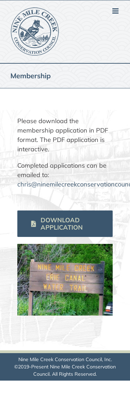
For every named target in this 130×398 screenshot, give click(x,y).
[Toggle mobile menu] (116, 11)
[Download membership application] (65, 223)
